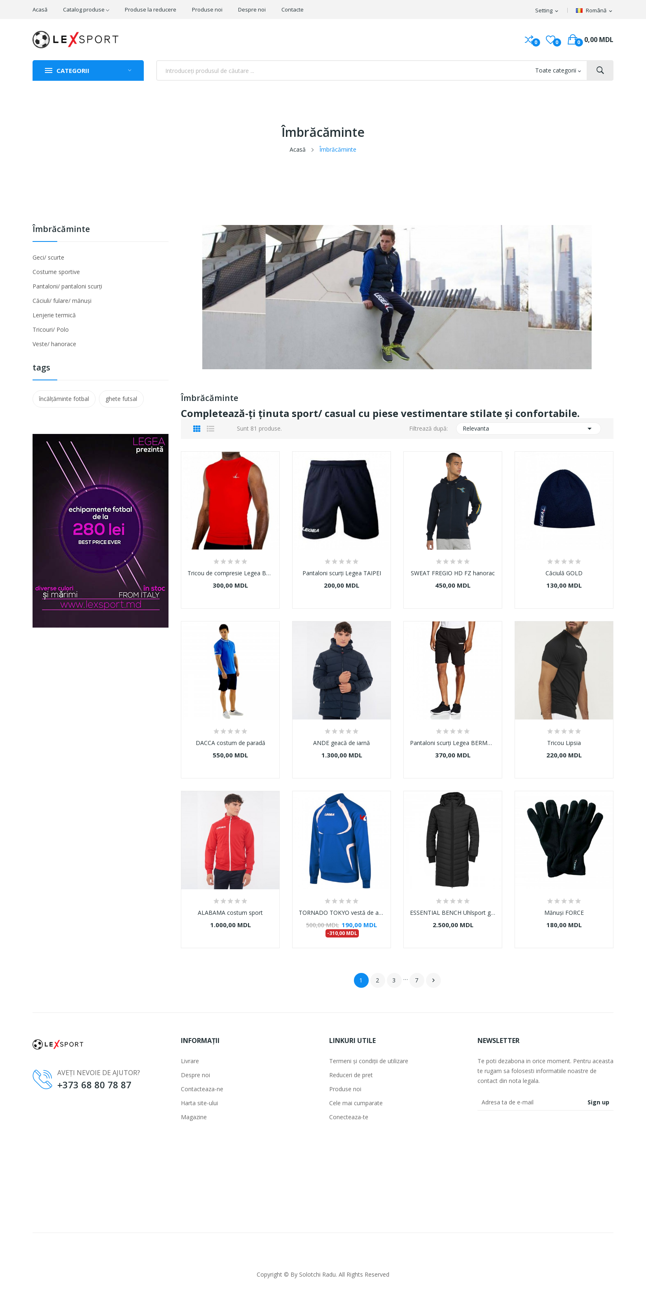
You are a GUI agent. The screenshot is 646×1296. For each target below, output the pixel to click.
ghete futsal (121, 399)
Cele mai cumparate (356, 1103)
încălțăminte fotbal (64, 399)
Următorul (433, 980)
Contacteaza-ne (202, 1089)
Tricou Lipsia (564, 743)
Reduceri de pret (351, 1075)
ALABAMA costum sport (230, 912)
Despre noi (195, 1075)
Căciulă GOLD (564, 573)
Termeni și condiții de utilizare (368, 1061)
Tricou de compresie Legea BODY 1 (230, 573)
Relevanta (529, 429)
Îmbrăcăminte (61, 229)
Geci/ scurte (48, 257)
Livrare (190, 1061)
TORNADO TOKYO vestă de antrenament (341, 912)
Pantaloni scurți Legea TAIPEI (341, 573)
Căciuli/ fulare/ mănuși (62, 301)
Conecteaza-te (348, 1117)
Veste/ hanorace (54, 344)
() (550, 39)
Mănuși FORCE (564, 912)
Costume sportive (56, 272)
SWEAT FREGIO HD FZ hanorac (453, 573)
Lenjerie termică (54, 315)
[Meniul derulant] (594, 10)
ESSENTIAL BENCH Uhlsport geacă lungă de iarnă (453, 912)
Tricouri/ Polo (51, 329)
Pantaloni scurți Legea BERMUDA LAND (453, 743)
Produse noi (345, 1089)
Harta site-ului (199, 1103)
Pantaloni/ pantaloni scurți (67, 286)
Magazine (194, 1117)
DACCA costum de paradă (230, 743)
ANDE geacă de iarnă (341, 743)
